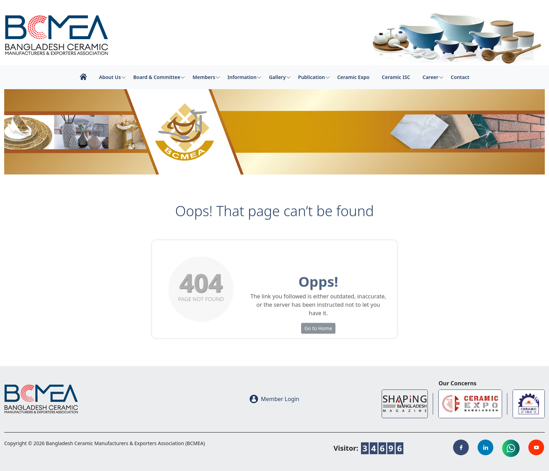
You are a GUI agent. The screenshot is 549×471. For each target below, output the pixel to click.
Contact (460, 77)
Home (83, 77)
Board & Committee (156, 77)
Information (242, 77)
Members (204, 77)
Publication (311, 77)
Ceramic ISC (396, 77)
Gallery (277, 77)
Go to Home (318, 347)
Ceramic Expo (353, 77)
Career (430, 77)
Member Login (274, 399)
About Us (110, 77)
